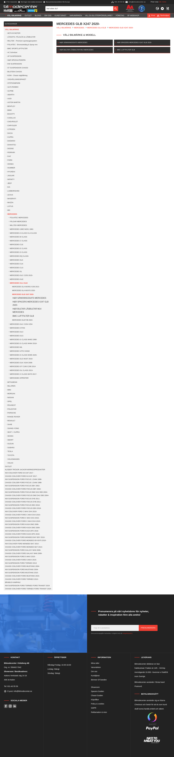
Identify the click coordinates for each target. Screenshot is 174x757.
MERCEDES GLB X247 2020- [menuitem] (23, 294)
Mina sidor (95, 663)
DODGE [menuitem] (10, 148)
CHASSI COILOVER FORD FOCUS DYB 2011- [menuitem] (23, 502)
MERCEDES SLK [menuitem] (16, 260)
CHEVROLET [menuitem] (12, 122)
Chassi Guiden (97, 695)
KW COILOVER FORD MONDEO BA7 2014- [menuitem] (22, 544)
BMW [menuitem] (9, 110)
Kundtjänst (95, 676)
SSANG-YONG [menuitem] (13, 428)
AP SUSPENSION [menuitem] (14, 56)
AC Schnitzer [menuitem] (12, 52)
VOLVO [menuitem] (10, 463)
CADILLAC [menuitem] (11, 118)
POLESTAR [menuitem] (11, 409)
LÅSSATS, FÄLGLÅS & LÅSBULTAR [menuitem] (21, 37)
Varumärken (96, 667)
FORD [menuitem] (9, 160)
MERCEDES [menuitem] (12, 214)
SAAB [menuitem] (9, 424)
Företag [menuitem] (120, 15)
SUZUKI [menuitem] (10, 444)
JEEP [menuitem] (9, 183)
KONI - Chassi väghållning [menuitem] (17, 75)
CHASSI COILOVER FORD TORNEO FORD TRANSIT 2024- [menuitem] (28, 589)
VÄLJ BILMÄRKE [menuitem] (14, 15)
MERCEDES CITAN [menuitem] (17, 328)
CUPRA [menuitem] (10, 137)
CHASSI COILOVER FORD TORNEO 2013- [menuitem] (22, 579)
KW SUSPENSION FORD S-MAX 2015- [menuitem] (20, 556)
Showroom (95, 687)
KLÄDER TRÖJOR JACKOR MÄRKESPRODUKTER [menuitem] (25, 470)
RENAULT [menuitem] (11, 421)
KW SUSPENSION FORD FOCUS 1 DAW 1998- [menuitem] (23, 479)
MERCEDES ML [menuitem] (16, 347)
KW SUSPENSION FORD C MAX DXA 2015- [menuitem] (22, 518)
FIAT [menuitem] (9, 156)
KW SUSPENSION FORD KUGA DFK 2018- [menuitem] (22, 531)
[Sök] (115, 8)
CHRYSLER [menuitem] (12, 125)
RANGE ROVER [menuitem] (13, 417)
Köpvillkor (95, 700)
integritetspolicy (127, 633)
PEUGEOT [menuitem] (11, 405)
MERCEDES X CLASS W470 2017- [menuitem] (23, 374)
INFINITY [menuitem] (11, 179)
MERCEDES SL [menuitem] (16, 271)
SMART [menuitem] (10, 440)
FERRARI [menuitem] (11, 152)
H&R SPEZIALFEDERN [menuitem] (16, 60)
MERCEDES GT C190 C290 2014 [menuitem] (23, 366)
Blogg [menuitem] (38, 15)
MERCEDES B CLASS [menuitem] (18, 237)
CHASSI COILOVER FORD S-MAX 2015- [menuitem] (21, 560)
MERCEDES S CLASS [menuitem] (18, 252)
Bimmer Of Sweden (99, 680)
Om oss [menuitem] (47, 15)
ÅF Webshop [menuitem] (133, 15)
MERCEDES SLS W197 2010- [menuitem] (21, 359)
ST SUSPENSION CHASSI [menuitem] (17, 68)
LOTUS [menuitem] (10, 206)
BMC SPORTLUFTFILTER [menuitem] (17, 48)
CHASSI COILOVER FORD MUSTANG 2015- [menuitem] (22, 576)
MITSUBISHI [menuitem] (12, 382)
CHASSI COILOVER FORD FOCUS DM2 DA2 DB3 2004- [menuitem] (27, 495)
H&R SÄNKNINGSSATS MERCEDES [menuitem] (29, 298)
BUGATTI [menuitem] (11, 114)
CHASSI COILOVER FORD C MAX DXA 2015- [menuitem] (23, 521)
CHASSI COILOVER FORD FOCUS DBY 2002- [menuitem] (23, 489)
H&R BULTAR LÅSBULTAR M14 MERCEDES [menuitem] (27, 310)
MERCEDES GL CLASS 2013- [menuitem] (21, 370)
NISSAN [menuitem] (10, 397)
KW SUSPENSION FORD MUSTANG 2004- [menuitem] (21, 569)
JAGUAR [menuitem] (10, 176)
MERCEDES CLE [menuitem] (16, 244)
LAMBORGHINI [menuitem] (13, 191)
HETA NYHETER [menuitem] (13, 33)
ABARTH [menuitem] (10, 95)
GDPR (93, 708)
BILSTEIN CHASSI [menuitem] (14, 72)
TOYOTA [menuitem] (10, 455)
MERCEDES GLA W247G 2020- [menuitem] (23, 290)
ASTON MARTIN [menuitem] (13, 102)
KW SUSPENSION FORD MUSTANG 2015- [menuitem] (21, 573)
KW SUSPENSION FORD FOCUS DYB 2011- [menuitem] (22, 499)
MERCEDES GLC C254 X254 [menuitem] (21, 324)
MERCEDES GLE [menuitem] (16, 279)
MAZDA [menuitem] (10, 202)
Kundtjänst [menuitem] (60, 15)
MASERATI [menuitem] (11, 199)
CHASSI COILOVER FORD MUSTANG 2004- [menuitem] (22, 566)
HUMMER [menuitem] (11, 168)
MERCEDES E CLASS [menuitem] (18, 248)
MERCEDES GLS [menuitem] (16, 336)
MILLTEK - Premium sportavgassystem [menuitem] (22, 41)
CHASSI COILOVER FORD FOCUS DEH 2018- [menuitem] (23, 508)
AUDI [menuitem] (9, 99)
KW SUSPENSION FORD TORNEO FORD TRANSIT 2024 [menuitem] (27, 586)
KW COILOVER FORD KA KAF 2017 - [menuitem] (19, 473)
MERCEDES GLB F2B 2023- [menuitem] (22, 320)
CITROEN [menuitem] (11, 129)
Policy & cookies (97, 704)
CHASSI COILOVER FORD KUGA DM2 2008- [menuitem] (22, 528)
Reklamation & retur (99, 712)
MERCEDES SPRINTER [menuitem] (19, 378)
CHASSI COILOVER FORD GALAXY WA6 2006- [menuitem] (23, 553)
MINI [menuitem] (9, 390)
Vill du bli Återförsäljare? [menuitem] (99, 15)
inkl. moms (162, 2)
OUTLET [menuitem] (28, 15)
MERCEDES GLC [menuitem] (16, 332)
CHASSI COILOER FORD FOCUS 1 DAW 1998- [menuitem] (23, 482)
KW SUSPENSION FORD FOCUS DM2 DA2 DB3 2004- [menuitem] (26, 492)
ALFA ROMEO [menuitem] (12, 87)
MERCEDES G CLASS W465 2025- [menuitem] (23, 355)
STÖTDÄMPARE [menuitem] (13, 83)
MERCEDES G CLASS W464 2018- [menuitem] (23, 343)
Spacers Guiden (97, 691)
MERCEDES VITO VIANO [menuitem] (20, 351)
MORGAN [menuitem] (11, 394)
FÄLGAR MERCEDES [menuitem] (18, 221)
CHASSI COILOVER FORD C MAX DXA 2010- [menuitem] (23, 515)
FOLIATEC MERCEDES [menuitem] (19, 218)
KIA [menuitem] (8, 187)
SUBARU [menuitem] (11, 448)
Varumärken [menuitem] (75, 15)
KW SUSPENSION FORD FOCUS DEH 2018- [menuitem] (22, 505)
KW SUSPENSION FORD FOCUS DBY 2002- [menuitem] (22, 486)
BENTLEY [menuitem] (11, 106)
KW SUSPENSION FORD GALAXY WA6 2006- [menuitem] (23, 550)
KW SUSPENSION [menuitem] (14, 64)
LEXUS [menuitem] (10, 195)
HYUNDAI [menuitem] (11, 172)
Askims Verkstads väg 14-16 (15, 676)
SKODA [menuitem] (10, 436)
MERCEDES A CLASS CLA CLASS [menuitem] (23, 233)
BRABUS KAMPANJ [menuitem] (12, 582)
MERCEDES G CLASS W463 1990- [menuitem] (23, 339)
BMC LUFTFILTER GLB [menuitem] (23, 316)
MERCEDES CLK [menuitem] (16, 264)
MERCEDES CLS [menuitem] (16, 268)
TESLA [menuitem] (10, 451)
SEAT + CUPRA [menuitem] (13, 432)
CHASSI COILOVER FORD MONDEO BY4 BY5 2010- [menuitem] (25, 540)
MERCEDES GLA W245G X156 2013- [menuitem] (26, 287)
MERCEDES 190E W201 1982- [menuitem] (22, 229)
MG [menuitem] (8, 210)
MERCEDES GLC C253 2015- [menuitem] (21, 275)
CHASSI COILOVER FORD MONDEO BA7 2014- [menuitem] (24, 547)
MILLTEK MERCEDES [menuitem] (18, 225)
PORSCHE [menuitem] (11, 413)
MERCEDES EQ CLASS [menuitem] (19, 256)
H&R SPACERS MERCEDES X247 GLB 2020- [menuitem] (31, 303)
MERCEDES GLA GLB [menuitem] (18, 283)
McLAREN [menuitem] (11, 386)
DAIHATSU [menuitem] (11, 145)
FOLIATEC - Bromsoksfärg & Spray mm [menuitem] (22, 45)
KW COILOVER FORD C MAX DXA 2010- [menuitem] (21, 511)
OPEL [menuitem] (9, 401)
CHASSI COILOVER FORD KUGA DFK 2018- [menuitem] (22, 534)
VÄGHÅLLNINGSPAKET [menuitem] (16, 79)
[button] (162, 8)
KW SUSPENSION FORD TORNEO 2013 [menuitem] (21, 563)
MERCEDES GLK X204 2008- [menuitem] (21, 363)
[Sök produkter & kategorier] (79, 8)
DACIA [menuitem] (10, 133)
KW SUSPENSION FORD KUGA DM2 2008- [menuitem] (22, 524)
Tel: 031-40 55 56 (11, 686)
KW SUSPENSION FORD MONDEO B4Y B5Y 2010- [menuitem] (25, 537)
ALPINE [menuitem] (10, 91)
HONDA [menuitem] (10, 164)
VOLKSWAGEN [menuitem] (13, 459)
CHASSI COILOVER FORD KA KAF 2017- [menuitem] (21, 476)
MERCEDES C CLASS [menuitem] (18, 241)
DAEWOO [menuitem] (11, 141)
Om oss (94, 671)
